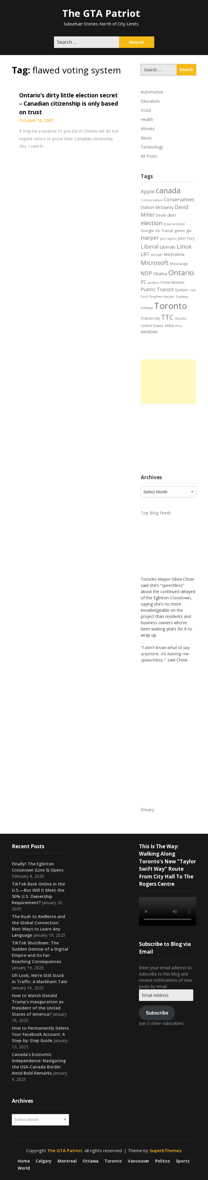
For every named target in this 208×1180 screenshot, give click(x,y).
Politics (162, 1161)
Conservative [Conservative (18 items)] (152, 200)
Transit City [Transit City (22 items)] (150, 318)
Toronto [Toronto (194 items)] (170, 306)
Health (147, 119)
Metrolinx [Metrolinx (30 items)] (174, 254)
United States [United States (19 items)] (152, 325)
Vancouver (138, 1161)
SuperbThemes (166, 1150)
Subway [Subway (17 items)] (182, 296)
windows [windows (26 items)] (149, 331)
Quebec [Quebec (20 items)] (182, 289)
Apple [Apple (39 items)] (148, 191)
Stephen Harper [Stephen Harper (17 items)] (162, 296)
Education (150, 101)
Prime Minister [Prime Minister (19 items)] (172, 282)
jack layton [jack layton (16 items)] (168, 238)
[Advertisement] (168, 381)
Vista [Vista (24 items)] (169, 325)
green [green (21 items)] (179, 230)
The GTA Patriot (101, 13)
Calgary (44, 1161)
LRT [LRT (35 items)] (145, 254)
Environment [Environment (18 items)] (174, 224)
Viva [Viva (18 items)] (178, 325)
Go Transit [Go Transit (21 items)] (164, 230)
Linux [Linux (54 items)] (184, 246)
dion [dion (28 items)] (171, 215)
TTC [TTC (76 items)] (167, 317)
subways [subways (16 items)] (147, 308)
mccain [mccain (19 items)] (157, 254)
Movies (148, 128)
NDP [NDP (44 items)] (146, 273)
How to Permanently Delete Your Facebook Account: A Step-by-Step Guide (40, 1034)
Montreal (67, 1161)
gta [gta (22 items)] (188, 230)
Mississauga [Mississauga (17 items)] (179, 263)
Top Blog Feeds (156, 513)
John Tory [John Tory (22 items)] (186, 238)
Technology (152, 147)
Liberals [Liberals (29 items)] (168, 247)
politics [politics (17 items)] (153, 282)
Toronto (113, 1161)
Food (146, 110)
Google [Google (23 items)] (147, 230)
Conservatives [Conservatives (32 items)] (179, 199)
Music (146, 138)
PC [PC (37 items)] (144, 282)
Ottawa (91, 1161)
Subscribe (157, 1012)
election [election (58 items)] (152, 223)
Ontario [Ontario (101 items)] (181, 272)
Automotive (152, 92)
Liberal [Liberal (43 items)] (149, 246)
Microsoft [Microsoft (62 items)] (155, 262)
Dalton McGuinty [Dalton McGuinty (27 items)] (157, 207)
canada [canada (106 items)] (168, 190)
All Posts (149, 156)
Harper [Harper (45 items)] (150, 237)
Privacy (147, 809)
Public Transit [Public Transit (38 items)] (157, 289)
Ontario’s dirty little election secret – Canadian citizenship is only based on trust (68, 103)
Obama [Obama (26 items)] (160, 273)
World (24, 1168)
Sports (182, 1161)
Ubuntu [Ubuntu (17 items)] (180, 318)
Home (24, 1161)
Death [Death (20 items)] (161, 215)
